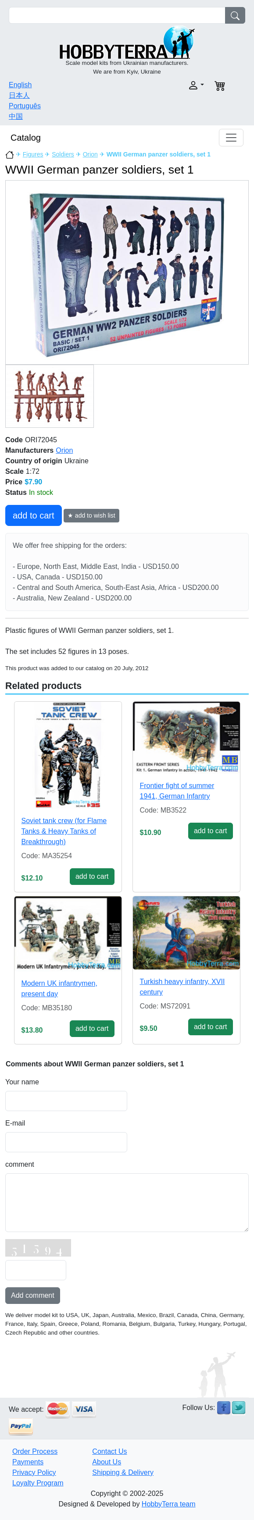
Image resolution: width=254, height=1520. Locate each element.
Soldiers (63, 154)
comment (19, 1164)
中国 (16, 116)
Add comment (32, 1295)
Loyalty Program (38, 1483)
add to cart (33, 515)
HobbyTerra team (169, 1504)
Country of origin (33, 461)
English (20, 85)
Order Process (34, 1451)
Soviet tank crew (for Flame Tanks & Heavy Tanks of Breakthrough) (64, 831)
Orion (90, 154)
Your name (22, 1082)
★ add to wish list (91, 515)
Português (25, 106)
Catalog (26, 137)
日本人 (19, 95)
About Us (106, 1462)
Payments (27, 1462)
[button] (168, 85)
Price (13, 482)
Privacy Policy (34, 1472)
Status (16, 492)
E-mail (15, 1123)
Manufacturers (29, 450)
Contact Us (109, 1451)
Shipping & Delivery (123, 1472)
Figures (33, 154)
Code (14, 440)
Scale (14, 471)
